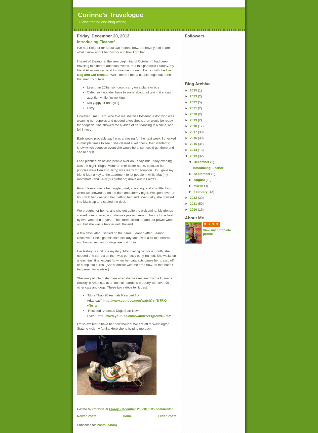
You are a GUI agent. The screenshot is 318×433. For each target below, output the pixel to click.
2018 (194, 126)
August (200, 180)
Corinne (214, 224)
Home (127, 416)
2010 (194, 209)
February (201, 192)
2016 (194, 138)
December (202, 162)
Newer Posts (86, 416)
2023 (194, 96)
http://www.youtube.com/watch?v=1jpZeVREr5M (134, 316)
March (199, 186)
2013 (194, 156)
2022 (194, 102)
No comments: (162, 409)
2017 (194, 132)
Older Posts (167, 416)
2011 (194, 203)
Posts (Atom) (107, 425)
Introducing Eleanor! (96, 42)
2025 (194, 90)
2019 (194, 120)
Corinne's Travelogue (110, 15)
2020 (194, 114)
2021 (194, 108)
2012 (194, 198)
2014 (194, 150)
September (202, 174)
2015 (194, 144)
